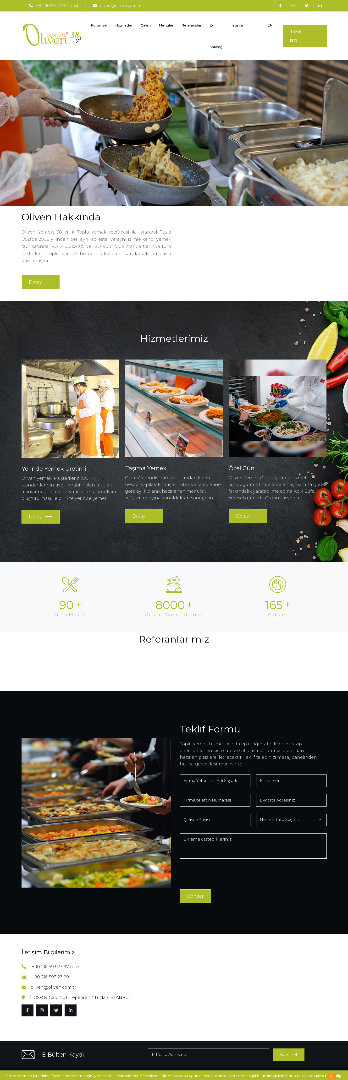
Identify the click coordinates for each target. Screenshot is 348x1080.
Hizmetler (124, 25)
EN (270, 25)
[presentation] (216, 875)
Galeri (146, 25)
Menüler (166, 25)
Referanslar (191, 25)
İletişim (237, 25)
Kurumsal (99, 25)
